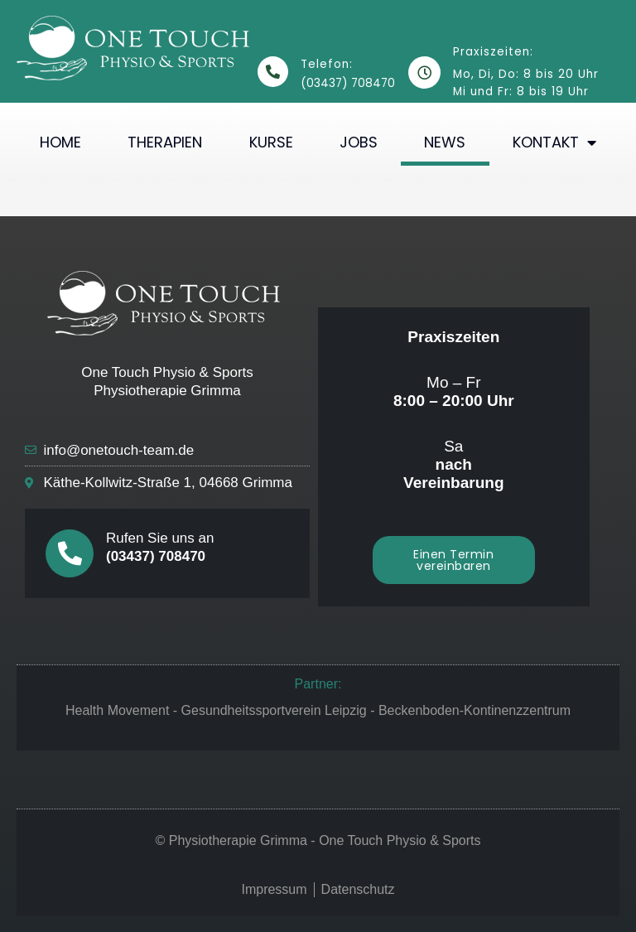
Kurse (271, 142)
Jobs (359, 142)
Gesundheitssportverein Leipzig (274, 710)
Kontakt (554, 142)
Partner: (318, 684)
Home (60, 142)
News (444, 142)
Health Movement (117, 710)
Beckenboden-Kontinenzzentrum (474, 710)
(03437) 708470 (155, 556)
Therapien (165, 142)
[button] (454, 560)
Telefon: (327, 64)
